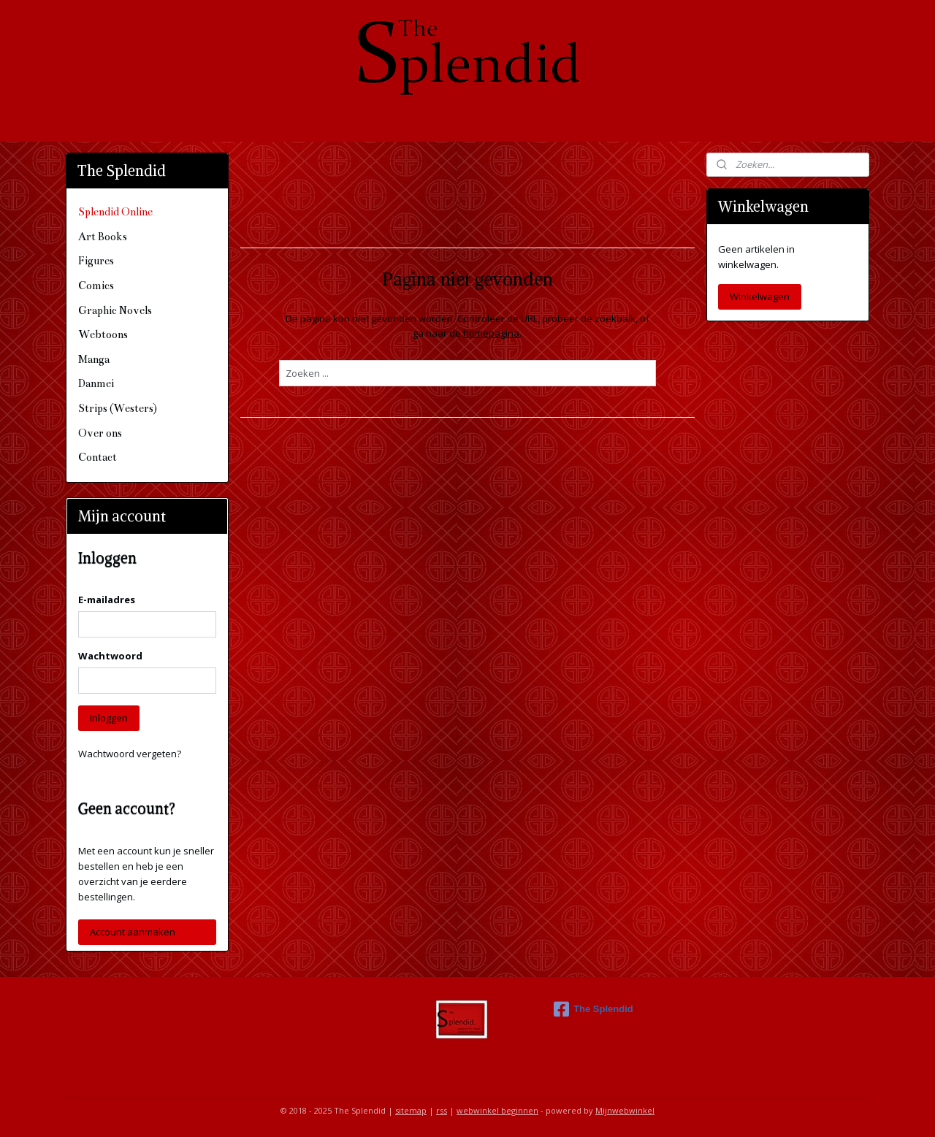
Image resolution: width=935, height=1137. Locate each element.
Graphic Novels (115, 310)
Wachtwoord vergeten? (129, 753)
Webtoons (103, 334)
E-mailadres (106, 599)
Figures (96, 260)
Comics (96, 285)
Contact (97, 457)
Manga (94, 359)
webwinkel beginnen (497, 1110)
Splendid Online (115, 211)
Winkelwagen (760, 296)
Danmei (96, 383)
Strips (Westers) (117, 408)
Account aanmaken (132, 931)
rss (441, 1110)
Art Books (102, 236)
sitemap (411, 1110)
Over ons (100, 433)
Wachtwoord (110, 655)
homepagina (491, 333)
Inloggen (109, 717)
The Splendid (593, 1009)
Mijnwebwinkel (624, 1110)
